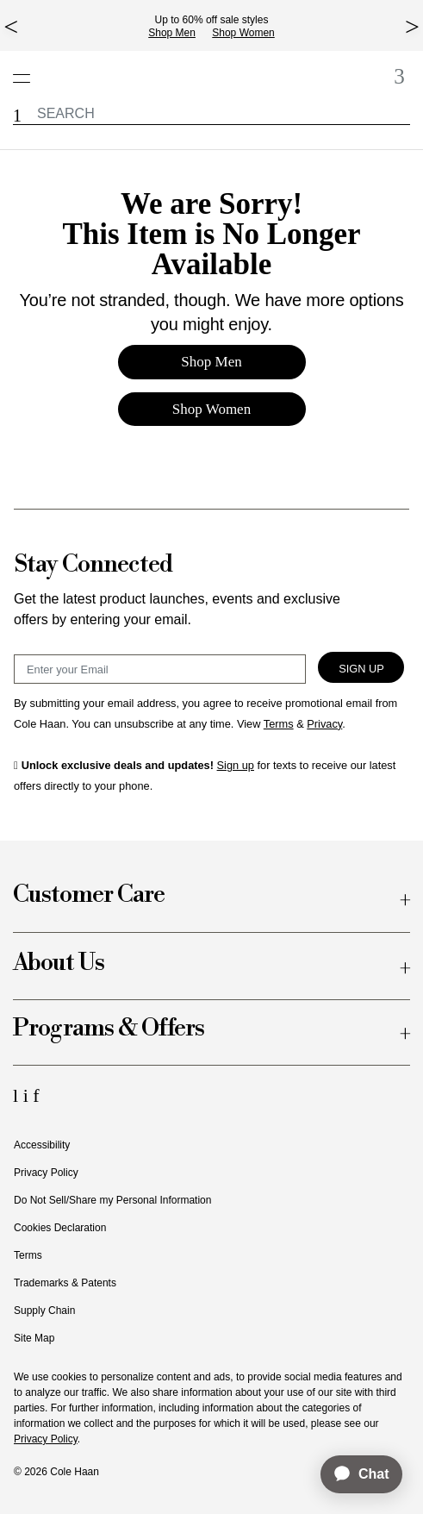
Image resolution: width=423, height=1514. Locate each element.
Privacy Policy (46, 1173)
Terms (28, 1255)
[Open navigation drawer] (26, 69)
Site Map (34, 1338)
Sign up (235, 765)
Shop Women (243, 33)
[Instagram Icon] (28, 1095)
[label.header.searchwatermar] (211, 113)
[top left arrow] (11, 27)
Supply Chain (44, 1310)
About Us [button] (58, 963)
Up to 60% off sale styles (212, 20)
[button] (17, 115)
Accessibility (42, 1145)
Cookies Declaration (60, 1228)
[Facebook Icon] (36, 1095)
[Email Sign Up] (160, 669)
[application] (353, 1474)
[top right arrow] (412, 27)
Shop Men (172, 33)
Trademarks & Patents (65, 1283)
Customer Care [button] (89, 895)
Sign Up (361, 668)
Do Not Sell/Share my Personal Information (112, 1200)
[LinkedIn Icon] (18, 1095)
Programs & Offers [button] (108, 1029)
